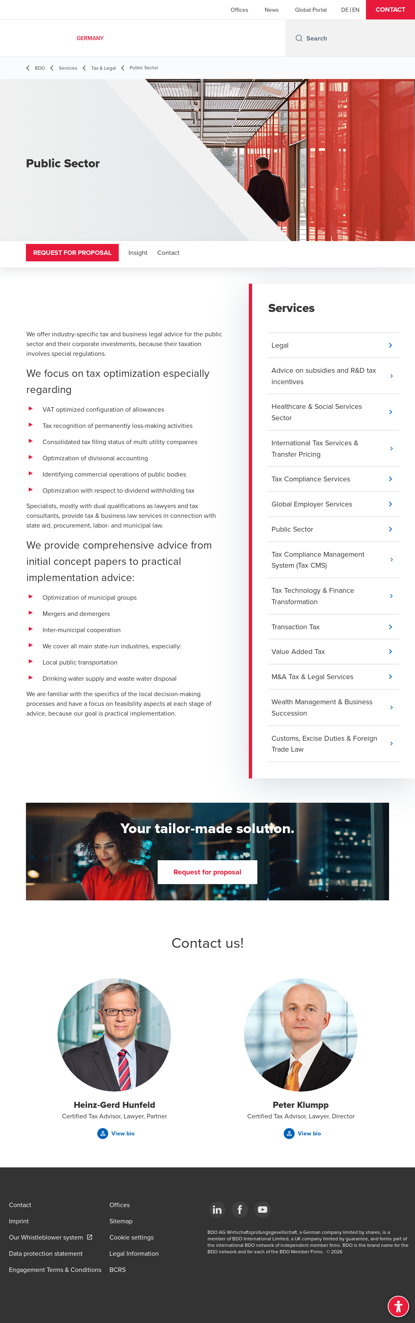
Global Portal (311, 10)
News (272, 10)
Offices (239, 10)
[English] (355, 9)
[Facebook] (240, 1209)
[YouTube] (262, 1209)
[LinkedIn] (217, 1209)
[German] (345, 9)
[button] (390, 9)
